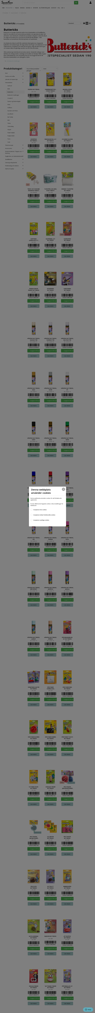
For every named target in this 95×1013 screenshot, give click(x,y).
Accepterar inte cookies (40, 510)
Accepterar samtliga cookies (41, 520)
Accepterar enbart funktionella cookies (44, 515)
